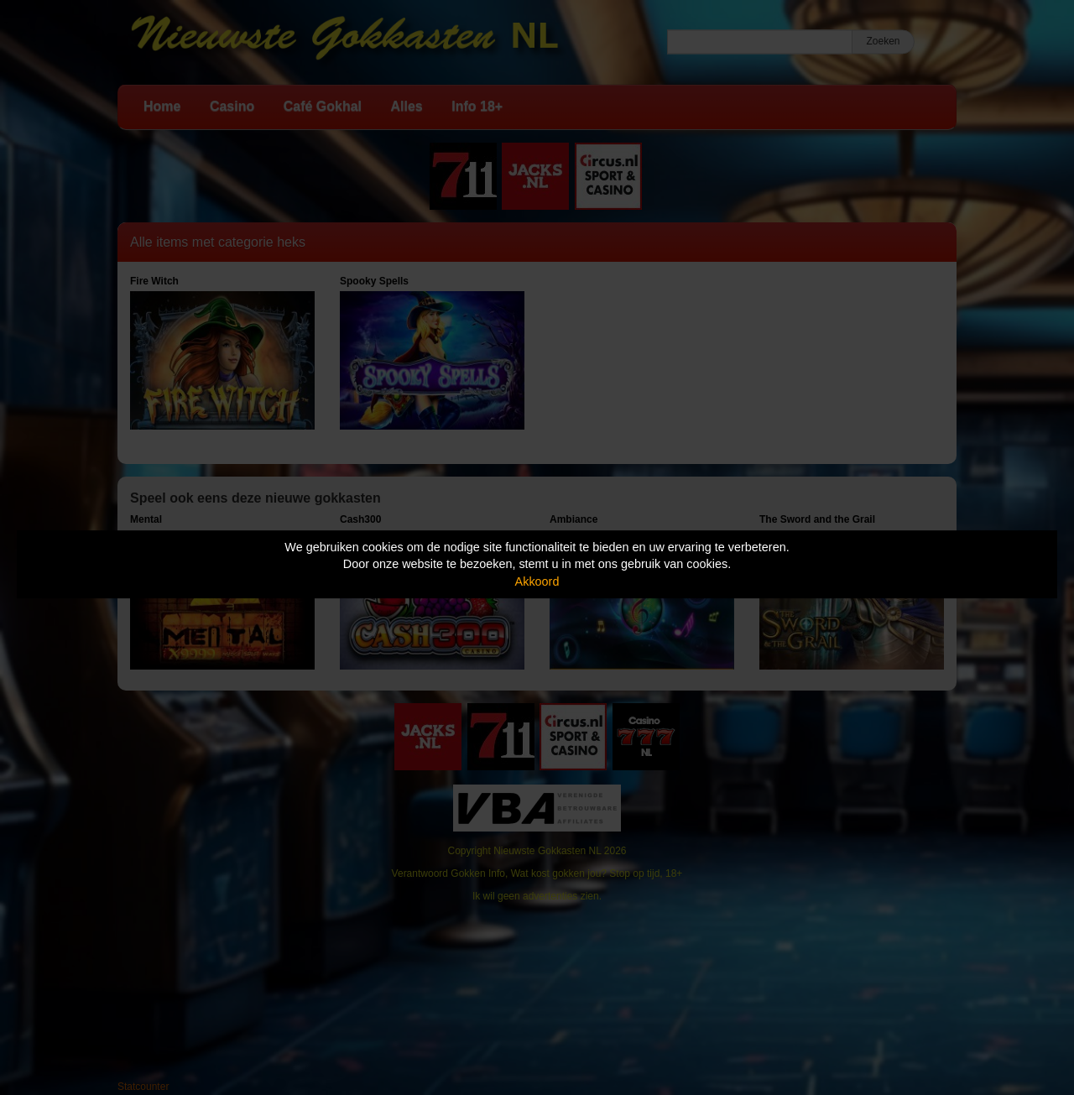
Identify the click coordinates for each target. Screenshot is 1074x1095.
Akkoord (537, 581)
